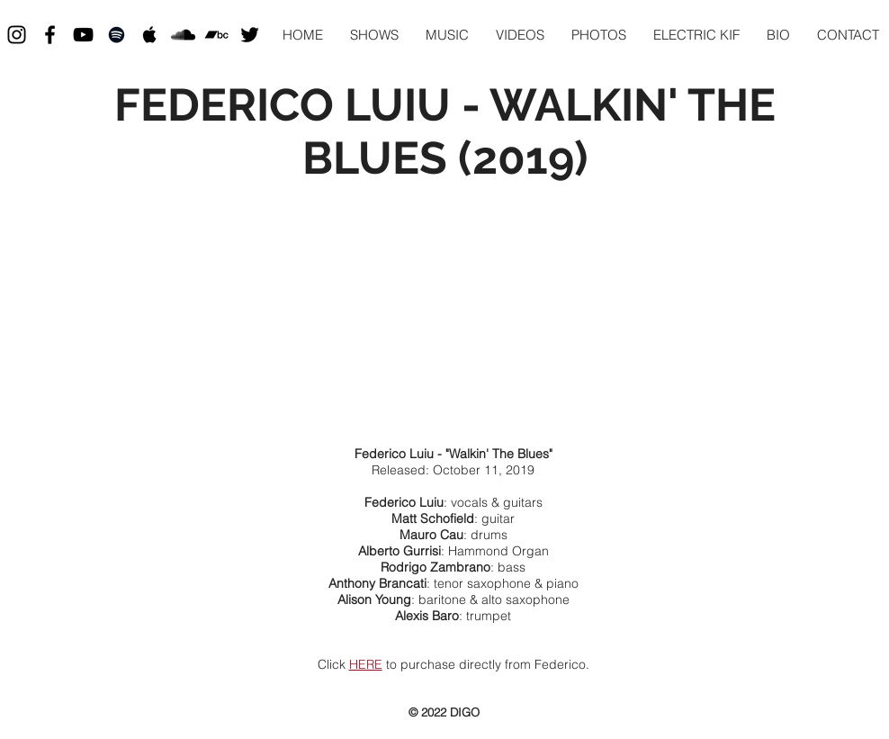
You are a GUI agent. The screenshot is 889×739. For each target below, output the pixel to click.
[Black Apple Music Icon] (150, 35)
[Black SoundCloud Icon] (183, 35)
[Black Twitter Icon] (250, 35)
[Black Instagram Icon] (16, 35)
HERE (365, 664)
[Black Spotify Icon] (116, 35)
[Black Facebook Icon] (50, 35)
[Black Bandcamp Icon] (216, 35)
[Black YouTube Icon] (83, 35)
